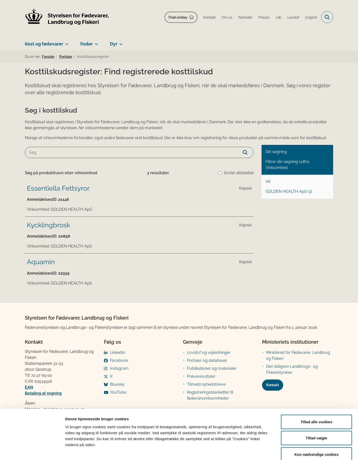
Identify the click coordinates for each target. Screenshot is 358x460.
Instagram (119, 368)
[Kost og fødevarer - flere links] (65, 42)
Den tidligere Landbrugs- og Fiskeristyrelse (292, 369)
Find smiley (178, 17)
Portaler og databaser (207, 360)
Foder (86, 43)
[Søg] (139, 152)
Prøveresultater (201, 376)
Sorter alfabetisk (239, 172)
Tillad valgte (316, 411)
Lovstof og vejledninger (208, 352)
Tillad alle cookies (316, 395)
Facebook (119, 360)
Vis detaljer (258, 450)
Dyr (113, 43)
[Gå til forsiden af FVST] (67, 17)
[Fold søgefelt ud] (327, 17)
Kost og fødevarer (44, 43)
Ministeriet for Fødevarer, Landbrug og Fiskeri (298, 355)
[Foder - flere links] (95, 42)
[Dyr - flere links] (120, 42)
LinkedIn (117, 352)
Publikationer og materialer (211, 368)
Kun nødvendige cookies (316, 427)
